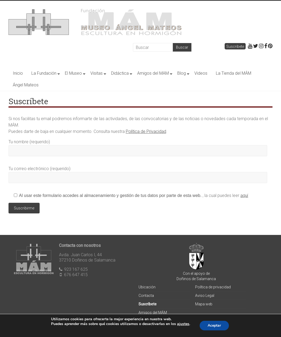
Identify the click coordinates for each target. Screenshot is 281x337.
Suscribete (235, 46)
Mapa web (203, 304)
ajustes (183, 324)
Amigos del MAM (153, 73)
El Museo (73, 73)
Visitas (96, 73)
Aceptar (214, 325)
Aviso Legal (204, 295)
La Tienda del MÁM (233, 73)
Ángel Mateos (26, 84)
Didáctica (120, 73)
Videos (200, 73)
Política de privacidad (213, 287)
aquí (244, 195)
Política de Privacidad (146, 131)
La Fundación (43, 73)
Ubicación (147, 287)
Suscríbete (148, 304)
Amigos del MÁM (153, 312)
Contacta (146, 295)
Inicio (18, 73)
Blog (181, 73)
